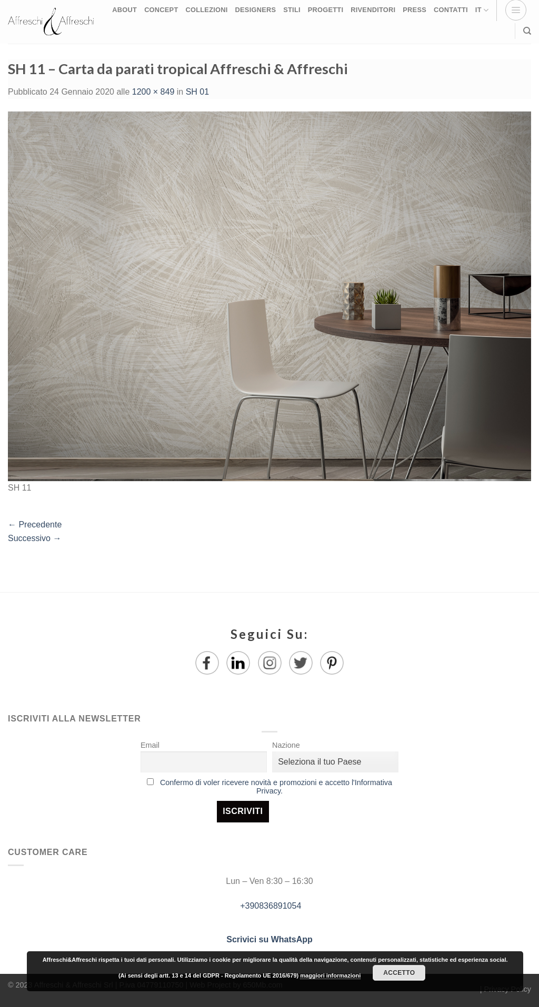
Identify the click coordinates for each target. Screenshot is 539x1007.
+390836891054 (270, 905)
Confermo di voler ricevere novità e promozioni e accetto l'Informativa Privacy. (276, 786)
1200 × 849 (153, 91)
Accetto (399, 973)
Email (150, 745)
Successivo (34, 538)
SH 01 (197, 91)
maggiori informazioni (330, 975)
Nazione (286, 745)
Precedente (35, 524)
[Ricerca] (527, 31)
